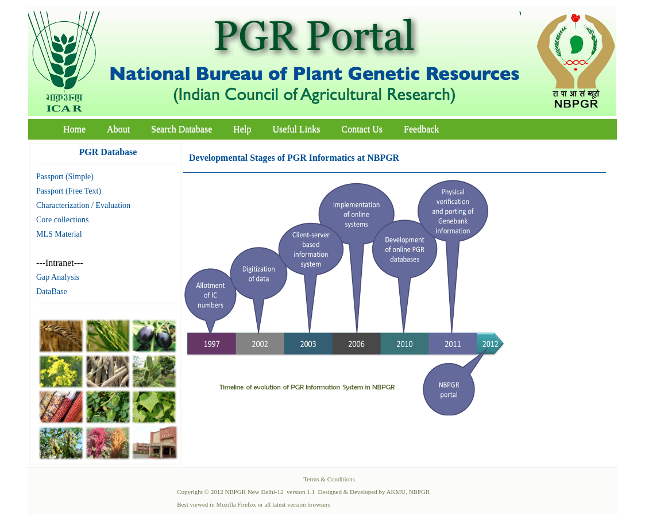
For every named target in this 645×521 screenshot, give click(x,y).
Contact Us (362, 129)
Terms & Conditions (329, 479)
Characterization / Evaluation (83, 205)
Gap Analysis (57, 277)
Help (242, 129)
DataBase (51, 291)
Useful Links (296, 129)
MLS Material (59, 234)
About (118, 129)
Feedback (421, 129)
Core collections (62, 219)
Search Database (181, 129)
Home (74, 129)
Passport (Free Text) (68, 191)
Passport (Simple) (65, 176)
